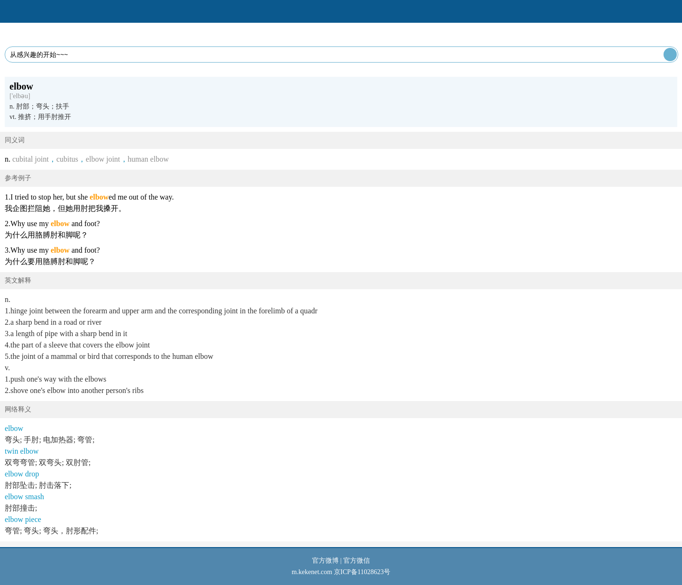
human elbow (148, 159)
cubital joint (30, 159)
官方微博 (325, 560)
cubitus (67, 159)
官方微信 (356, 560)
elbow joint (103, 159)
